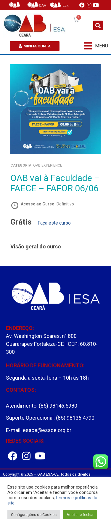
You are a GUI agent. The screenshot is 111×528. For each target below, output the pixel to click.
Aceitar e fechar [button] (80, 514)
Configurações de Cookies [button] (34, 514)
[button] (98, 25)
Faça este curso (54, 223)
